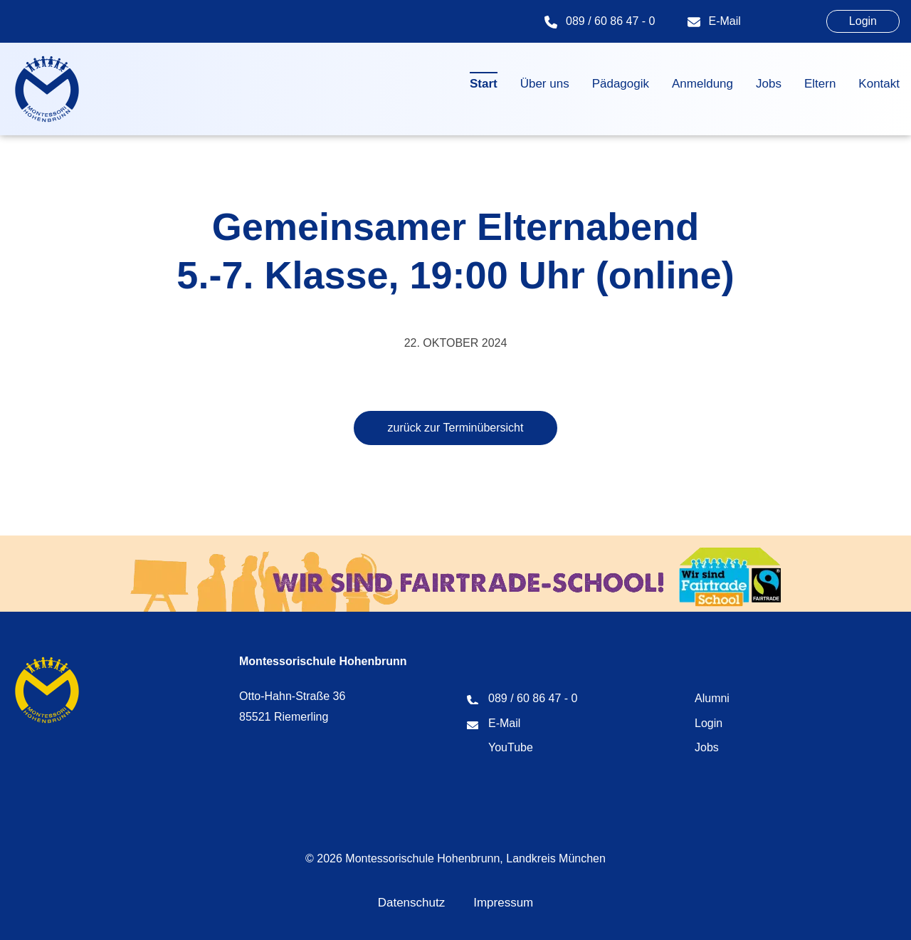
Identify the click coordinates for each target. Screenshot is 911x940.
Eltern (820, 83)
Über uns (544, 83)
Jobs (768, 83)
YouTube (510, 747)
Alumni (712, 698)
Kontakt (879, 83)
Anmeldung (702, 83)
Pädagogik (620, 83)
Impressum (503, 902)
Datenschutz (412, 902)
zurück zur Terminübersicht (456, 428)
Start (483, 83)
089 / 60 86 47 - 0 (610, 21)
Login (863, 21)
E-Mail (725, 21)
